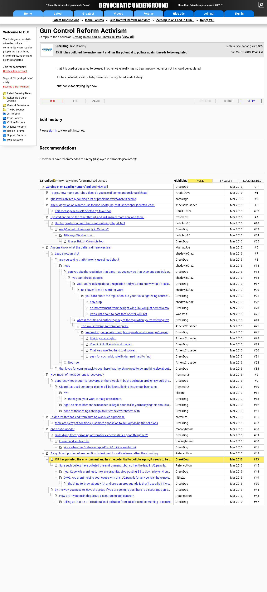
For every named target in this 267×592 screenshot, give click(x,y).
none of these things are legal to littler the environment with (102, 411)
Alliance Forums (16, 126)
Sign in (239, 13)
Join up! (209, 13)
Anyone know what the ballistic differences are (80, 247)
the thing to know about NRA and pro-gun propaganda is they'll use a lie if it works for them (126, 483)
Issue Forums (94, 20)
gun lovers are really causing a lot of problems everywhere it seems (93, 199)
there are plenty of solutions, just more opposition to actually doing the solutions (106, 423)
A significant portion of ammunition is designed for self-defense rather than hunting (104, 453)
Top (75, 101)
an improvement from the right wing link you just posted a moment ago (135, 308)
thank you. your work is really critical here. (95, 399)
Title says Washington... (79, 235)
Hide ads (179, 13)
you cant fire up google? (87, 277)
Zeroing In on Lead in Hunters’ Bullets (97, 37)
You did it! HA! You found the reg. (111, 344)
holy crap (96, 302)
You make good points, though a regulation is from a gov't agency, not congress (137, 332)
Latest (58, 13)
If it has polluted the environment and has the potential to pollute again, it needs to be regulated (118, 459)
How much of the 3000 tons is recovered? (77, 374)
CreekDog (61, 46)
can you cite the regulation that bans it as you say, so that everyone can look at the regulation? (128, 271)
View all (128, 37)
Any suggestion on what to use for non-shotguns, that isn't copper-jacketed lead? (102, 205)
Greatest (88, 13)
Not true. (73, 362)
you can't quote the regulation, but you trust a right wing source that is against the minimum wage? (149, 296)
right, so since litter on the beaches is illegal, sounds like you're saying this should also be (120, 405)
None (200, 180)
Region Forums (15, 130)
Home (28, 13)
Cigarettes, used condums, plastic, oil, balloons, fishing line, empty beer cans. (108, 386)
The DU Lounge (15, 109)
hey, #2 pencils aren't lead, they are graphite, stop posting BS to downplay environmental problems (127, 471)
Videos (118, 13)
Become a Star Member (16, 86)
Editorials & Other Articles (17, 99)
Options (205, 101)
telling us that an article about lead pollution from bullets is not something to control (117, 501)
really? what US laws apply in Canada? (84, 229)
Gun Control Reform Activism (130, 20)
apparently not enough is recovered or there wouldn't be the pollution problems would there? (114, 380)
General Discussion (18, 105)
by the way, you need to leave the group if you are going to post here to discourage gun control (115, 489)
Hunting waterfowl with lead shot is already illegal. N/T (90, 223)
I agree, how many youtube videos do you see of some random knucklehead (98, 192)
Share (228, 101)
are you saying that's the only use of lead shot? (89, 259)
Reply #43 (207, 20)
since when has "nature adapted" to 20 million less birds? (100, 447)
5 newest (225, 180)
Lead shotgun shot (67, 253)
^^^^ (66, 392)
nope (67, 265)
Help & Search (15, 139)
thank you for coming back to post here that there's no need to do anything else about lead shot (120, 368)
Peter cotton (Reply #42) (249, 46)
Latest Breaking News (19, 93)
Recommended (251, 180)
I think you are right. (103, 338)
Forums (149, 13)
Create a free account (15, 71)
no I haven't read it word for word (102, 290)
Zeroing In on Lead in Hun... (175, 20)
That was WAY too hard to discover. (113, 350)
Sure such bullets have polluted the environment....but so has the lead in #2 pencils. (112, 465)
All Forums (13, 113)
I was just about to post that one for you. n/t (118, 314)
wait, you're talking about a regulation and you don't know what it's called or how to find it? (135, 283)
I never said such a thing (74, 441)
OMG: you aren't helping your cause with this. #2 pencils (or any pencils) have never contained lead (127, 477)
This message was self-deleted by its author (83, 211)
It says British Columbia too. (86, 241)
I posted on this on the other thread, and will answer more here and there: (97, 217)
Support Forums (16, 135)
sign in (53, 130)
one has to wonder (62, 429)
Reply (251, 101)
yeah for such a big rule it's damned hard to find (120, 356)
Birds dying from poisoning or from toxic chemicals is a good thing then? (101, 435)
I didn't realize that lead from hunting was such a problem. (87, 417)
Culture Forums (16, 122)
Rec (52, 101)
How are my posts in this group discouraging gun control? (96, 495)
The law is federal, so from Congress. (104, 326)
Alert (96, 100)
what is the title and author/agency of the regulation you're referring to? (123, 320)
